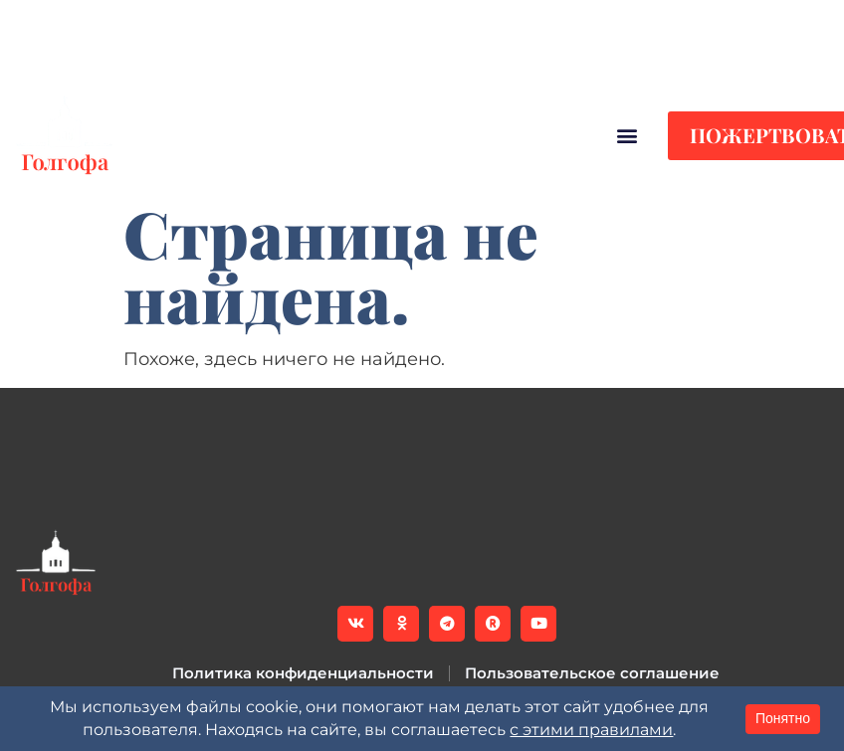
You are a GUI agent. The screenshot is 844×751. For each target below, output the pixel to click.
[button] (504, 56)
